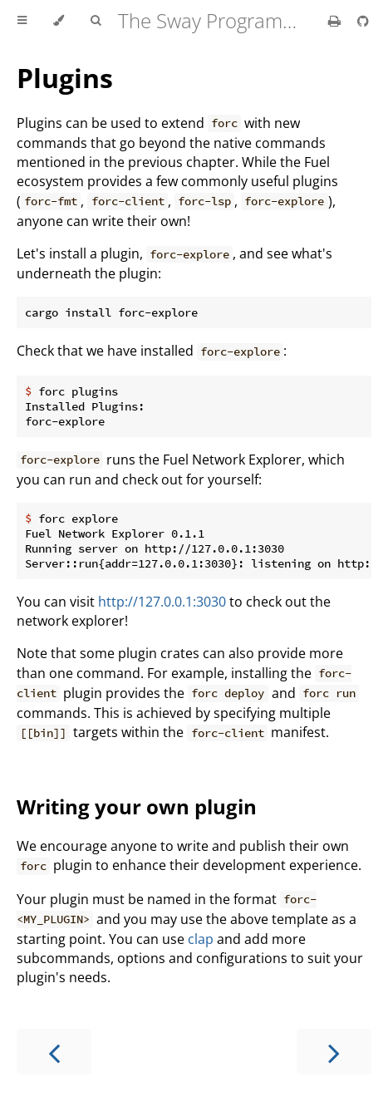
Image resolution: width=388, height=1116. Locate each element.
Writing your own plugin (137, 806)
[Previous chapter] (54, 1051)
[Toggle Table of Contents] (22, 21)
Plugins (65, 78)
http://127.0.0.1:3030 (162, 601)
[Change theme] (58, 21)
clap (201, 939)
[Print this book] (336, 21)
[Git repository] (363, 21)
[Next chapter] (334, 1051)
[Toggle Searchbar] (95, 21)
